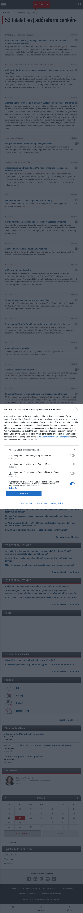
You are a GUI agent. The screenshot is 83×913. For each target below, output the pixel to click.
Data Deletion (26, 503)
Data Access (41, 503)
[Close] (77, 409)
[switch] (72, 455)
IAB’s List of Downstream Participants (53, 437)
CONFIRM (23, 494)
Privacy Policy (57, 503)
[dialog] (41, 456)
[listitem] (41, 449)
